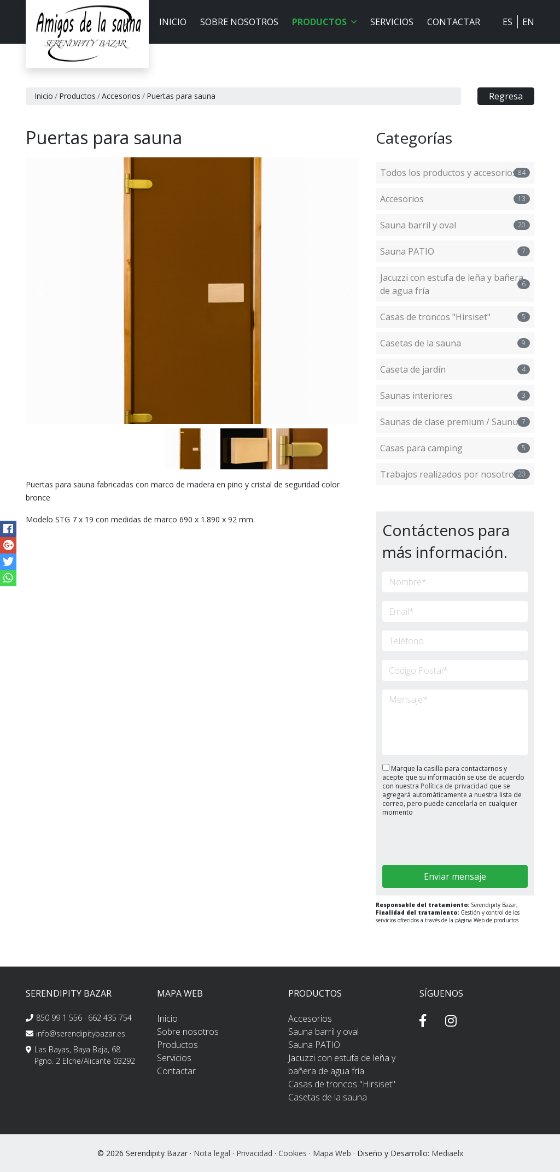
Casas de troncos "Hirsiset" (455, 317)
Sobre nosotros (239, 22)
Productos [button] (324, 22)
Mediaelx (447, 1153)
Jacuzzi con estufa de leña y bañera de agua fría (455, 284)
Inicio (172, 22)
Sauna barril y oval (455, 225)
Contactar (453, 22)
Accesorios (121, 96)
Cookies (292, 1153)
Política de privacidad (455, 786)
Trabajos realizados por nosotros (455, 474)
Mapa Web (332, 1153)
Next (345, 290)
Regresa (506, 96)
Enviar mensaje (455, 876)
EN (528, 22)
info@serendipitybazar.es (80, 1033)
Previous (39, 290)
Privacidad (254, 1153)
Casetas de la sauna (455, 343)
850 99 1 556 (59, 1017)
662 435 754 (110, 1017)
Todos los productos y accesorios (455, 173)
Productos (77, 96)
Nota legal (212, 1153)
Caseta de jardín (455, 369)
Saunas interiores (455, 396)
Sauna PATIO (455, 251)
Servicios (391, 22)
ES (507, 22)
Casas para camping (455, 448)
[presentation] (440, 842)
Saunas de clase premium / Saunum (455, 422)
